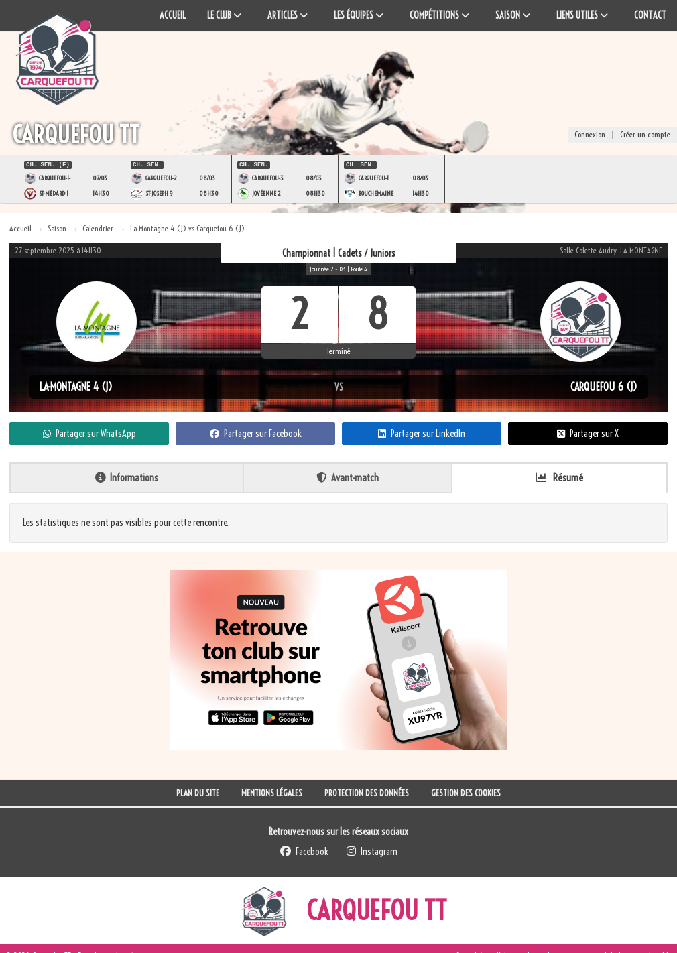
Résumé (559, 476)
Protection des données (366, 791)
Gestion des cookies (466, 791)
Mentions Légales (271, 791)
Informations (126, 476)
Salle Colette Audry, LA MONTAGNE (611, 249)
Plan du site (197, 791)
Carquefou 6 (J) (603, 385)
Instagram (372, 850)
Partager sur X (588, 432)
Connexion (589, 136)
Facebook (304, 850)
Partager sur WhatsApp (89, 432)
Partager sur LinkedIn (421, 432)
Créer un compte (645, 136)
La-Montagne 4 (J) (76, 385)
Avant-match (347, 476)
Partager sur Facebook (256, 432)
